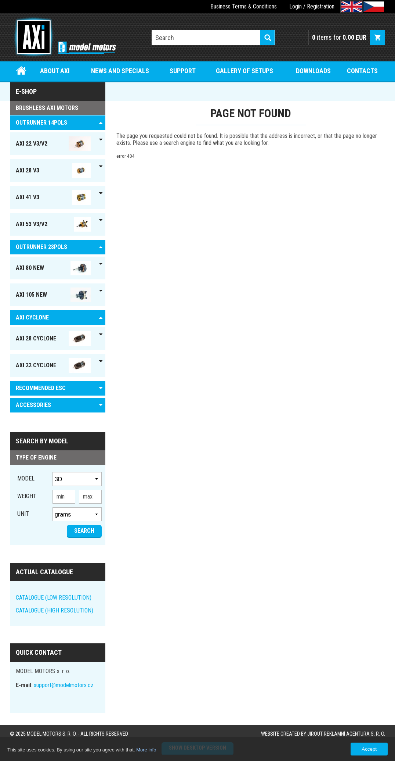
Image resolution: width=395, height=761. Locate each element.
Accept (369, 749)
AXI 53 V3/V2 (53, 224)
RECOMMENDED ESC (41, 388)
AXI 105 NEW (53, 294)
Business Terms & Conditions (243, 6)
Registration (320, 6)
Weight (26, 496)
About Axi (55, 71)
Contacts (362, 71)
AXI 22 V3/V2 (53, 143)
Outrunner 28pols (41, 246)
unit (23, 513)
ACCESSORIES (33, 404)
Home (21, 71)
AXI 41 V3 (53, 197)
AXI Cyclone (32, 317)
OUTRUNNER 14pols (41, 122)
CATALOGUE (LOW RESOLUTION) (53, 597)
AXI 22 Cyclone (53, 365)
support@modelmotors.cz (64, 685)
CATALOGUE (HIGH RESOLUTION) (54, 610)
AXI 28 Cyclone (53, 338)
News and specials (120, 71)
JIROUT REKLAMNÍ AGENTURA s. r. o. (346, 734)
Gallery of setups (244, 71)
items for (339, 37)
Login (295, 6)
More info (146, 750)
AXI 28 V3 (53, 170)
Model (26, 478)
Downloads (313, 71)
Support (183, 71)
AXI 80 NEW (53, 268)
